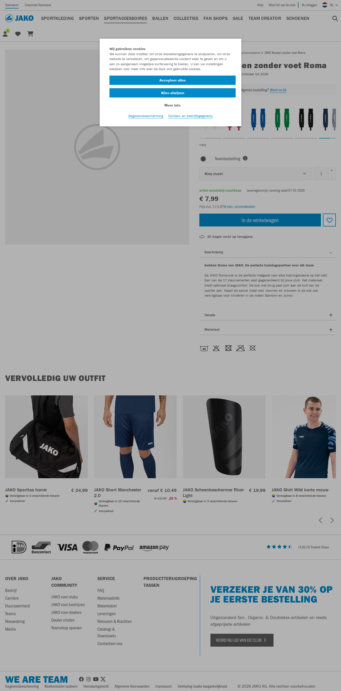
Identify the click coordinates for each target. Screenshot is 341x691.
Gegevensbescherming (145, 119)
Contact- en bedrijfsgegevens (190, 119)
